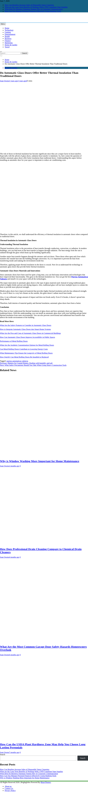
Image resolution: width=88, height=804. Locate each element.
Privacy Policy (10, 791)
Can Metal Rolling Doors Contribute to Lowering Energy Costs (24, 349)
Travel (7, 47)
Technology (9, 30)
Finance (8, 41)
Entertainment (10, 34)
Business (8, 39)
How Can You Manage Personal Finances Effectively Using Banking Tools (33, 11)
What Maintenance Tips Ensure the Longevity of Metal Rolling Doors (26, 353)
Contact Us (9, 788)
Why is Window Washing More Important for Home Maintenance (39, 461)
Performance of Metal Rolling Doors (14, 341)
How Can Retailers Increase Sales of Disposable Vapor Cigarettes (29, 5)
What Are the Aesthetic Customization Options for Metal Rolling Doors (27, 345)
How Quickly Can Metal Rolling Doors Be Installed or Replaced (24, 357)
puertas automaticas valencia (17, 361)
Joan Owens (4, 81)
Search (2, 754)
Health (7, 36)
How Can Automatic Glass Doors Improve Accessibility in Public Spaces (27, 337)
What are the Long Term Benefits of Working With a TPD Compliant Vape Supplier (36, 7)
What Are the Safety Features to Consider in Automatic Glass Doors (25, 325)
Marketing (9, 43)
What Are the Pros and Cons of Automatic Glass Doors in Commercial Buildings (30, 333)
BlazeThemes (46, 782)
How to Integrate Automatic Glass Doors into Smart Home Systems (25, 329)
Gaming (8, 32)
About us (8, 786)
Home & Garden (11, 45)
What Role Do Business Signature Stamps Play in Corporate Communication (34, 9)
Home (7, 28)
